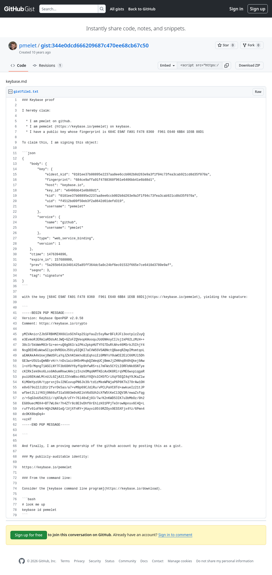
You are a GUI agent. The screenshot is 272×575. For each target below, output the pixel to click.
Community (127, 561)
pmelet (28, 45)
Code (18, 65)
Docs (144, 561)
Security (95, 561)
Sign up (257, 9)
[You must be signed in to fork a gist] (252, 45)
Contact (157, 561)
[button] (226, 65)
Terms (65, 561)
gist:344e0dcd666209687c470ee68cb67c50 (94, 45)
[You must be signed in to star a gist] (226, 45)
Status (109, 561)
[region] (136, 307)
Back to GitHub (141, 8)
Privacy (79, 561)
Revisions (48, 65)
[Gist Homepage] (19, 9)
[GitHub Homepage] (22, 561)
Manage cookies (180, 561)
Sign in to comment (175, 534)
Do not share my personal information (225, 561)
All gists (117, 8)
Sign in (236, 9)
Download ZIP (249, 65)
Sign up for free (28, 534)
